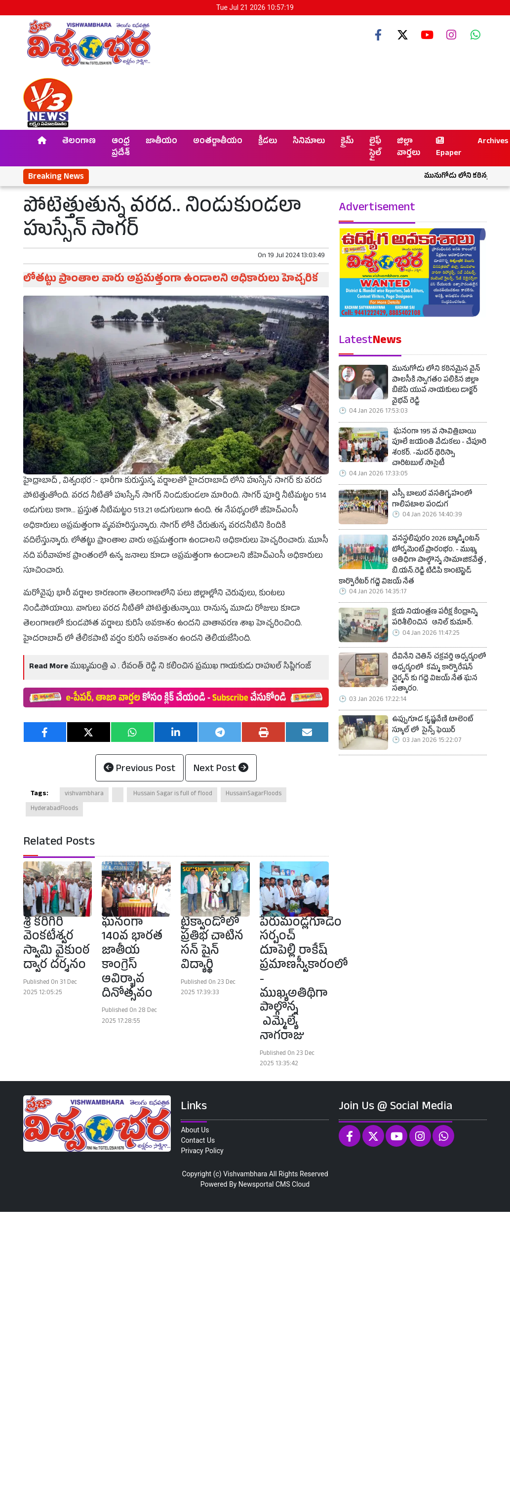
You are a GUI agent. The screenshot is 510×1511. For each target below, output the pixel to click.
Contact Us (198, 1140)
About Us (195, 1130)
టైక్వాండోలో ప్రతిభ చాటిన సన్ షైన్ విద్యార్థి (212, 945)
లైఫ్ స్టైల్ (375, 148)
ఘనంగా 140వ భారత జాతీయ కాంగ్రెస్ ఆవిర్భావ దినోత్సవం (132, 959)
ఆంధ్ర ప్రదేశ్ (121, 148)
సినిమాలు (309, 142)
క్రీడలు (267, 142)
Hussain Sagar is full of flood (172, 794)
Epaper (449, 148)
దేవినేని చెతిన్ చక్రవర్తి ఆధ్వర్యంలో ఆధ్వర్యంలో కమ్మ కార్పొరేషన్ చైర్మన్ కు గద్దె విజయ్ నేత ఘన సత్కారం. (439, 674)
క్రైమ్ (347, 142)
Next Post (221, 769)
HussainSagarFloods (253, 794)
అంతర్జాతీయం (217, 142)
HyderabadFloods (54, 809)
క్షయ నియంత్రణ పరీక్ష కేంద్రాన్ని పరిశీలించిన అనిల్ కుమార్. (435, 618)
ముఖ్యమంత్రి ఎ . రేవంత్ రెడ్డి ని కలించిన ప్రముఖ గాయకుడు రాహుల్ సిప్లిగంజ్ (190, 667)
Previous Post (139, 769)
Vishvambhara (245, 1174)
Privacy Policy (202, 1151)
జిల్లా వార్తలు (408, 148)
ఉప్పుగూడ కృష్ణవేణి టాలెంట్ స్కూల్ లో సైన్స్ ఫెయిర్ (432, 725)
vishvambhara (84, 794)
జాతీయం (161, 142)
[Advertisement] (253, 1360)
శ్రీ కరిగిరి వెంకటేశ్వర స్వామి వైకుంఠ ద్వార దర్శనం (56, 945)
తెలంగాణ (79, 142)
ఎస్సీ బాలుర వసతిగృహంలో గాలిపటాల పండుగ (432, 500)
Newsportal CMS (264, 1184)
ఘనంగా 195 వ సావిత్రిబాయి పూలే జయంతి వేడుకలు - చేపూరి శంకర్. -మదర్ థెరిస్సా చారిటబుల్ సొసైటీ (439, 448)
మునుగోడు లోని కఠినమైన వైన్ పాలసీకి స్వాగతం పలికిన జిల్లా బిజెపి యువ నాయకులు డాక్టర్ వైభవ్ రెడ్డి (436, 386)
